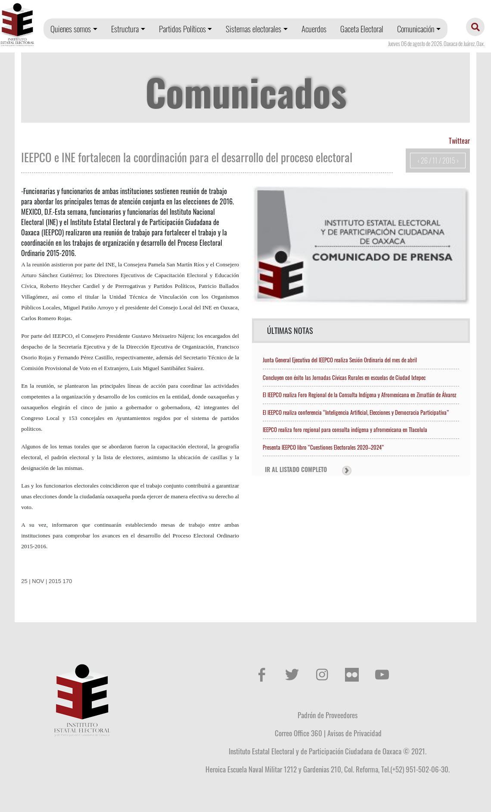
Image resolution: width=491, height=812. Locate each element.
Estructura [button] (125, 28)
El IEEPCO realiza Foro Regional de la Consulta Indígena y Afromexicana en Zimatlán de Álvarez (360, 394)
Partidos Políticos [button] (182, 28)
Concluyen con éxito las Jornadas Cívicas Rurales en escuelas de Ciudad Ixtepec (344, 377)
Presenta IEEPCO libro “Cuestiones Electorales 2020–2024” (323, 447)
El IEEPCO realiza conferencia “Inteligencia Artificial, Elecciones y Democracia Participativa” (356, 412)
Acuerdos (313, 28)
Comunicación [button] (415, 28)
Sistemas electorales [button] (253, 28)
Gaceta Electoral (361, 28)
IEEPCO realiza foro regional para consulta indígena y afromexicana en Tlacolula (345, 429)
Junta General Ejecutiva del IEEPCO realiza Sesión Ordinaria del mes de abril (340, 359)
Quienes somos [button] (70, 28)
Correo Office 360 (298, 732)
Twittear (459, 141)
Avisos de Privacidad (354, 732)
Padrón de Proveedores (327, 714)
